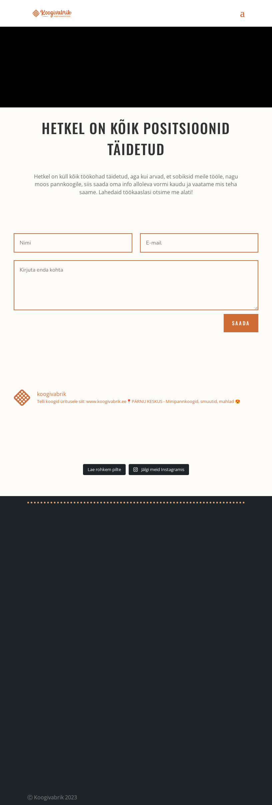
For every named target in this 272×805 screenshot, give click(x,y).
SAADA (241, 323)
